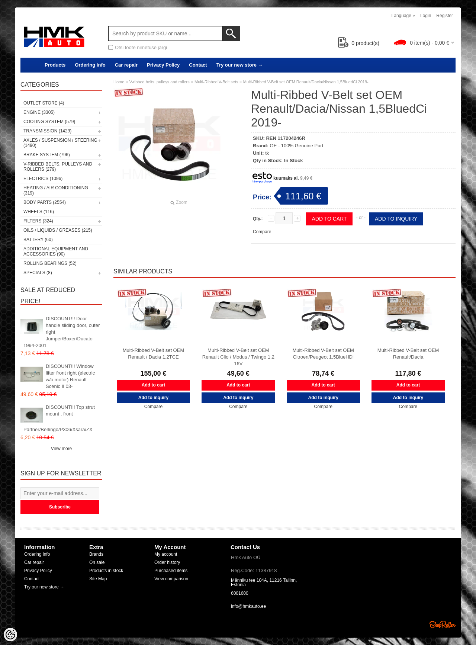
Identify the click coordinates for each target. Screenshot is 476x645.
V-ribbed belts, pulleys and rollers (159, 82)
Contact (198, 65)
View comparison (171, 579)
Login (425, 15)
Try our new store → (239, 65)
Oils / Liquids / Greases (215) (57, 230)
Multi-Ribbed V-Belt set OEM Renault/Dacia (408, 353)
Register (444, 15)
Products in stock (106, 570)
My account (165, 554)
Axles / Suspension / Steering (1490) (60, 143)
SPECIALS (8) (37, 272)
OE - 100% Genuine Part (297, 145)
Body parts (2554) (44, 202)
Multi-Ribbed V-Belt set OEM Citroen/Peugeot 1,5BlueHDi (323, 353)
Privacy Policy (163, 65)
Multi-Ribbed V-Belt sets (216, 82)
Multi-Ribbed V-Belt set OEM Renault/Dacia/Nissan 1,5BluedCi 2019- (306, 82)
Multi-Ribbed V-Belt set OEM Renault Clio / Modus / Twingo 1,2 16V (238, 356)
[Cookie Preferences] (10, 634)
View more (61, 448)
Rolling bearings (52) (50, 263)
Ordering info (90, 65)
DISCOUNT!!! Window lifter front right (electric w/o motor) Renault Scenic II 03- (70, 376)
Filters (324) (38, 221)
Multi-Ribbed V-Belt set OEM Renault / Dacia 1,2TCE (153, 353)
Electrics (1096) (42, 178)
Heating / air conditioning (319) (55, 190)
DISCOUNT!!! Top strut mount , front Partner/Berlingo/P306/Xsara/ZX (59, 418)
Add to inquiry (396, 219)
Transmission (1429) (47, 131)
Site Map (98, 579)
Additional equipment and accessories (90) (55, 251)
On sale (96, 562)
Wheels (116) (38, 211)
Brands (96, 554)
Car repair (126, 65)
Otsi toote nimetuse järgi (141, 47)
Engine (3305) (39, 112)
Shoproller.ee (443, 624)
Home (118, 82)
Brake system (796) (46, 154)
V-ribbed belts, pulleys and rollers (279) (57, 166)
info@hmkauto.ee (248, 606)
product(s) (358, 43)
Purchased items (170, 570)
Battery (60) (38, 239)
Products (55, 65)
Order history (167, 562)
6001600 (239, 593)
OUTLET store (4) (43, 103)
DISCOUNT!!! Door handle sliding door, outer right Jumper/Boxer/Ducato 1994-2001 (61, 332)
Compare (262, 231)
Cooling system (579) (49, 121)
